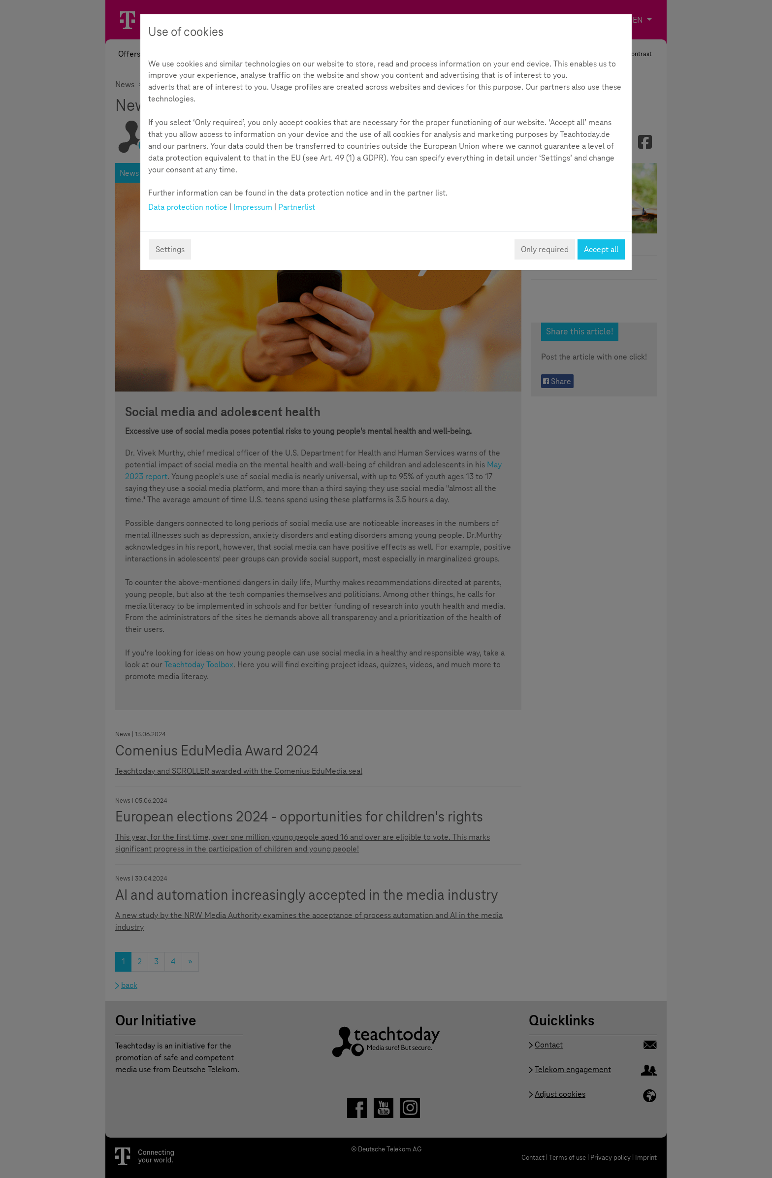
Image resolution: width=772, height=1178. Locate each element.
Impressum (252, 207)
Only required (545, 249)
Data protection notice (187, 207)
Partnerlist (296, 207)
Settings (170, 249)
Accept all (601, 249)
